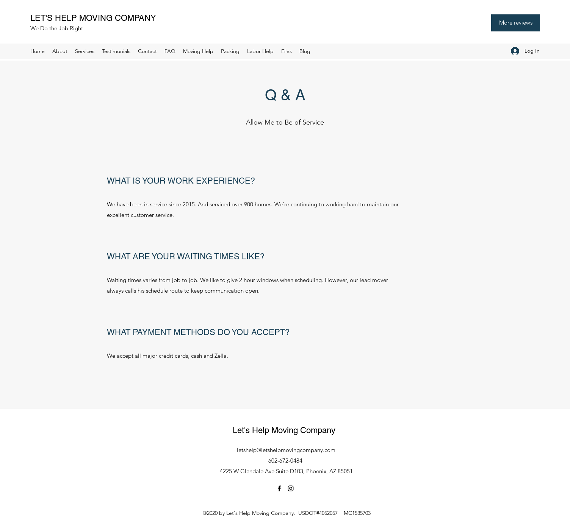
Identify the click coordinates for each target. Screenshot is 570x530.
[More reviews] (515, 22)
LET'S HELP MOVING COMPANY (95, 18)
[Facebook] (279, 488)
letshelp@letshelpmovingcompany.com (286, 450)
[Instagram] (290, 488)
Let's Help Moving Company (286, 430)
